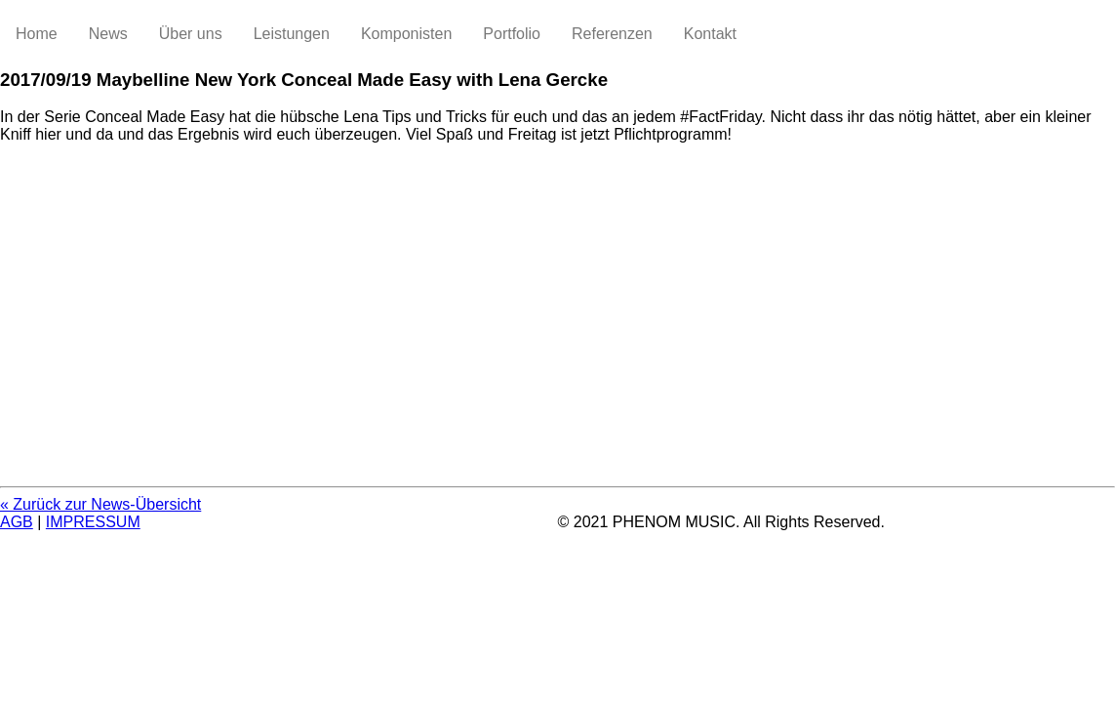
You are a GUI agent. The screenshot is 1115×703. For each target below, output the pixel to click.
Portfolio (511, 33)
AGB (16, 522)
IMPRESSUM (93, 522)
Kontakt (710, 33)
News (108, 33)
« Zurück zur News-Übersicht (100, 504)
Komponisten (406, 33)
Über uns (190, 33)
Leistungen (292, 33)
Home (37, 33)
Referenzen (612, 33)
